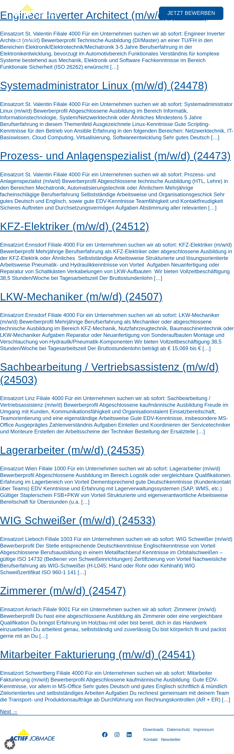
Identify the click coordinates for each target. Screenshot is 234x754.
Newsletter (171, 739)
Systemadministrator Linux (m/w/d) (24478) (104, 85)
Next (9, 712)
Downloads (153, 729)
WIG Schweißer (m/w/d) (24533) (78, 520)
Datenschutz (179, 729)
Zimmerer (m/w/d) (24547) (63, 591)
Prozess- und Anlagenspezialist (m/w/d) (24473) (115, 156)
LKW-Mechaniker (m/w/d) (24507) (81, 296)
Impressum (204, 729)
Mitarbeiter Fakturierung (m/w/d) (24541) (97, 654)
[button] (9, 744)
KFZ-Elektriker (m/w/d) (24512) (74, 226)
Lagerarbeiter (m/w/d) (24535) (72, 450)
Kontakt (150, 739)
